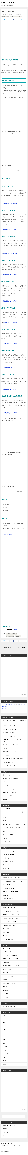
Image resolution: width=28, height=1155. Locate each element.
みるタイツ (5, 993)
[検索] (13, 1116)
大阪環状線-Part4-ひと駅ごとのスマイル (8, 647)
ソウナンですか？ (7, 841)
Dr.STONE (5, 935)
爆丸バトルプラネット (8, 775)
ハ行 (18, 704)
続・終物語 (5, 997)
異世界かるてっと (7, 821)
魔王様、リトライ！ (7, 868)
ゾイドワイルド (6, 948)
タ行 (12, 704)
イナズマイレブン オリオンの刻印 (11, 911)
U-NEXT (5, 1043)
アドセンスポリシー (7, 1132)
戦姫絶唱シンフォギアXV (9, 725)
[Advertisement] (14, 115)
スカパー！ (5, 1053)
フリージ (5, 817)
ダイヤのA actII (6, 808)
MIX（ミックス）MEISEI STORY (10, 958)
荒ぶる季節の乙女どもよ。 (9, 925)
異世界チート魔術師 (7, 858)
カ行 (6, 704)
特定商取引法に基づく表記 (9, 1125)
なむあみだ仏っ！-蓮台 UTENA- (10, 778)
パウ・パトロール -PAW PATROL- (11, 955)
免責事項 (5, 1128)
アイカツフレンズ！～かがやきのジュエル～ (13, 881)
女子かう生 (5, 972)
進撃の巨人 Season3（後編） (10, 751)
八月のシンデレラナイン (8, 755)
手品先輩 (5, 838)
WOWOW (5, 1046)
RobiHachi (5, 785)
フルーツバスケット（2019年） (10, 921)
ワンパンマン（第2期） (8, 834)
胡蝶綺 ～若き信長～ (8, 799)
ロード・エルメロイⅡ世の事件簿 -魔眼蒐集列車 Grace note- (14, 721)
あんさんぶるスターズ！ (8, 762)
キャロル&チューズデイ (8, 854)
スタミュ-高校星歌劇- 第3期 (9, 792)
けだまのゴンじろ (7, 951)
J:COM (4, 1029)
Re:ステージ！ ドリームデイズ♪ (10, 736)
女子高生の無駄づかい (8, 939)
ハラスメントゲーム (21, 647)
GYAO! (4, 1022)
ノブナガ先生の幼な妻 (8, 976)
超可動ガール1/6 (7, 969)
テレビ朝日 (19, 16)
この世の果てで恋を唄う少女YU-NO (11, 827)
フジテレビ (5, 1060)
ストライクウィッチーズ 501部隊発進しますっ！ (14, 824)
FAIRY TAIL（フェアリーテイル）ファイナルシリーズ (14, 740)
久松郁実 (8, 633)
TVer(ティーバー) (7, 1036)
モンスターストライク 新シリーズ (11, 965)
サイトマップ (6, 1135)
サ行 (9, 704)
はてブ (4, 629)
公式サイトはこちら (8, 534)
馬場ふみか (18, 636)
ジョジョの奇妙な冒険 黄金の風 (10, 918)
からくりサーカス (7, 884)
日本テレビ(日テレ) (7, 1050)
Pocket (15, 629)
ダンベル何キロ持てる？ (8, 861)
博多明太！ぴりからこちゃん (9, 729)
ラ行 (3, 706)
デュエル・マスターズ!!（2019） (10, 744)
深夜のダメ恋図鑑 (10, 636)
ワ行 (6, 706)
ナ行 (15, 704)
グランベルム (6, 928)
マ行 (21, 704)
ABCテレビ (12, 16)
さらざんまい (6, 895)
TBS (4, 1039)
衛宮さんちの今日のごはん (9, 1006)
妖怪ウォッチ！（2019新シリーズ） (11, 914)
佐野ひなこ (14, 633)
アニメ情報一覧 (6, 708)
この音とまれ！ (6, 990)
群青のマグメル (6, 748)
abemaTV (5, 1064)
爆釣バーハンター (7, 831)
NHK (4, 1033)
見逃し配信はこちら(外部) (10, 203)
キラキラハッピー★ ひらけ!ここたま (11, 877)
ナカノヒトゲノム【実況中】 (9, 732)
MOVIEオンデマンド (8, 2)
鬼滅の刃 (5, 979)
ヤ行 (24, 704)
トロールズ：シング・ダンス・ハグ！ (12, 851)
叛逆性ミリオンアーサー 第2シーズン (11, 891)
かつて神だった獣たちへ (8, 795)
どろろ (4, 782)
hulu (4, 1026)
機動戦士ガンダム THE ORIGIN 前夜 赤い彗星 (13, 758)
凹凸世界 (5, 986)
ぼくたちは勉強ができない (9, 983)
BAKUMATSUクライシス (8, 898)
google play (5, 1019)
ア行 (3, 704)
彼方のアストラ (6, 865)
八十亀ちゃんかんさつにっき (9, 888)
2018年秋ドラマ (5, 16)
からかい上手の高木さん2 (9, 765)
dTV (4, 1015)
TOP (8, 1143)
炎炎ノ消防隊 (6, 932)
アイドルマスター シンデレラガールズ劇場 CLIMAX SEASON (13, 813)
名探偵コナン (6, 962)
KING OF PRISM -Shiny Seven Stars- (11, 789)
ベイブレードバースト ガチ (9, 907)
